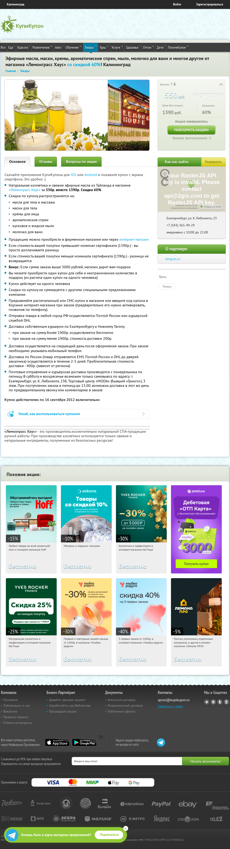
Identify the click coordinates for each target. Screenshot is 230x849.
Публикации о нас (16, 705)
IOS (74, 174)
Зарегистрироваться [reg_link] (209, 4)
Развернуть (213, 162)
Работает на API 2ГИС (187, 205)
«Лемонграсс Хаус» (24, 189)
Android (91, 174)
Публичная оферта (121, 711)
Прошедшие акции (62, 711)
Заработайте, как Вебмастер (70, 705)
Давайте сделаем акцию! (67, 700)
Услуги (117, 47)
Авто (59, 47)
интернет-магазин (134, 239)
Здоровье (133, 47)
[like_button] (216, 84)
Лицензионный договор (125, 705)
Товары (90, 47)
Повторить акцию (191, 129)
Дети (161, 47)
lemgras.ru (172, 259)
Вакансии (10, 711)
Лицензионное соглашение (184, 208)
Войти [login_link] (177, 4)
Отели (148, 47)
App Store (57, 742)
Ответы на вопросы (17, 723)
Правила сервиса (15, 717)
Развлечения (42, 47)
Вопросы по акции (81, 161)
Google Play (84, 742)
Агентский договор (121, 700)
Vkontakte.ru (213, 702)
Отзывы (45, 161)
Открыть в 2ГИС (212, 207)
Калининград (15, 4)
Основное (17, 161)
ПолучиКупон (178, 47)
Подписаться (109, 835)
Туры (104, 47)
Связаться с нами (170, 706)
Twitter (219, 702)
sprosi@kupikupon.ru (174, 700)
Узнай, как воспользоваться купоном (49, 413)
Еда (11, 47)
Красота (23, 47)
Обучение (74, 47)
